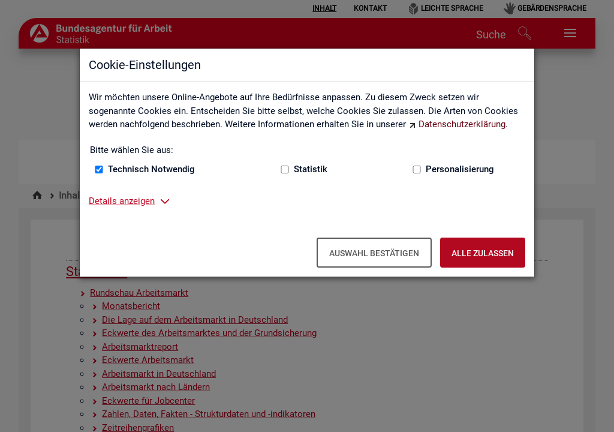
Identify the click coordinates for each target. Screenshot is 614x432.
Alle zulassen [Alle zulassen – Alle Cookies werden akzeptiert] (483, 253)
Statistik (310, 169)
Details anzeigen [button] (122, 201)
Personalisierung (460, 169)
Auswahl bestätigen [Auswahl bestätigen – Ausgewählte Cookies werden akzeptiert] (374, 253)
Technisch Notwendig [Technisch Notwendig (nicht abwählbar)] (151, 169)
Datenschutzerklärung (462, 124)
